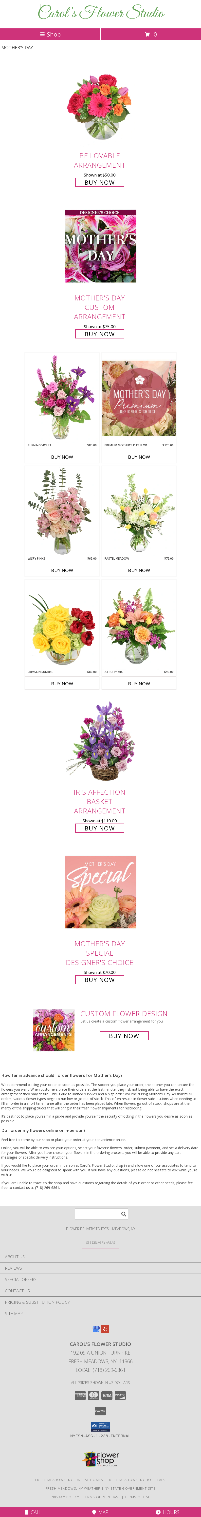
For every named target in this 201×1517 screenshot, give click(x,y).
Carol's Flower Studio (100, 14)
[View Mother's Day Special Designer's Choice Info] (100, 892)
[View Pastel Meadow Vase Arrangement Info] (139, 511)
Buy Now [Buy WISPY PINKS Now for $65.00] (62, 570)
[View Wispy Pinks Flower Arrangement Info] (62, 511)
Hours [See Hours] (168, 1512)
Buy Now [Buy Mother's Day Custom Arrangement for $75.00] (100, 334)
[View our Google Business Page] (96, 1331)
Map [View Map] (100, 1512)
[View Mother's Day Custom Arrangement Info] (100, 246)
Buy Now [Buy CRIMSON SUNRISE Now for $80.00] (62, 683)
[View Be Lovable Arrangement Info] (100, 104)
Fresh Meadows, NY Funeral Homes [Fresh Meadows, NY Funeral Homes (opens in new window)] (69, 1480)
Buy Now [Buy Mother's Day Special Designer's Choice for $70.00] (100, 980)
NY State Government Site (130, 1488)
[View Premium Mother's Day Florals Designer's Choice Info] (139, 398)
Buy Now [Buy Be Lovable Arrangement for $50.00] (100, 182)
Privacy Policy (65, 1497)
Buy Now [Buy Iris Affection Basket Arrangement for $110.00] (100, 828)
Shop (50, 34)
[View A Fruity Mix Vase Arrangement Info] (139, 625)
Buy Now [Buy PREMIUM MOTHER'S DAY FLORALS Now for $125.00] (139, 457)
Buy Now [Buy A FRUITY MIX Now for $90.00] (139, 683)
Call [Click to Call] (33, 1512)
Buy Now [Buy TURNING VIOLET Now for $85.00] (62, 457)
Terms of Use (137, 1497)
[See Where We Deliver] (100, 1242)
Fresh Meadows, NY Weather (73, 1488)
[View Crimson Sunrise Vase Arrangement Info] (62, 625)
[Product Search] (101, 1214)
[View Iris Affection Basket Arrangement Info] (100, 740)
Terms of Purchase (102, 1497)
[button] (100, 1427)
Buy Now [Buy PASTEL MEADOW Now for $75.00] (139, 570)
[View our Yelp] (105, 1331)
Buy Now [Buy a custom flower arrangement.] (124, 1036)
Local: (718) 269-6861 (101, 1370)
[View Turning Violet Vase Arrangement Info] (62, 398)
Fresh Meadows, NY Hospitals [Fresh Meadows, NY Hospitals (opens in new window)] (137, 1480)
